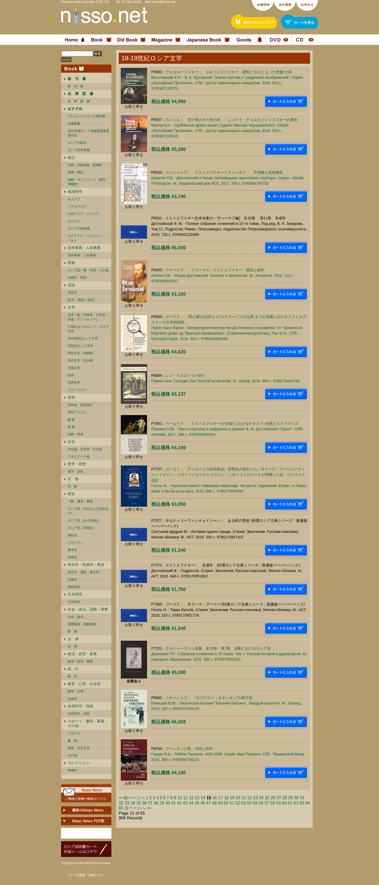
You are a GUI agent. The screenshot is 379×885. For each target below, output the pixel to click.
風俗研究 (74, 587)
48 (214, 803)
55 (255, 803)
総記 (71, 157)
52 (237, 803)
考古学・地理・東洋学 (83, 572)
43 (185, 803)
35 (138, 803)
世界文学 (74, 382)
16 (214, 798)
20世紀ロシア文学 (80, 346)
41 (173, 803)
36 (144, 803)
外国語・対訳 (77, 277)
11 (185, 798)
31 (302, 798)
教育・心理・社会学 (84, 684)
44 (191, 803)
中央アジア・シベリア (83, 214)
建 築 (71, 419)
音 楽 (71, 427)
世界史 (72, 557)
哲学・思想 (77, 464)
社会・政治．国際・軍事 (88, 609)
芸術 (71, 397)
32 (121, 803)
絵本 (71, 375)
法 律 (73, 639)
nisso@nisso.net (164, 2)
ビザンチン (75, 542)
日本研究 (75, 594)
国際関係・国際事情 (82, 624)
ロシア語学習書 (79, 150)
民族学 (72, 579)
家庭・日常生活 (79, 748)
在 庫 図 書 (79, 101)
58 (272, 803)
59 (278, 803)
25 (267, 798)
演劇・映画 (75, 434)
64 (307, 803)
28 (284, 798)
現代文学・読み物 (80, 360)
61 (290, 803)
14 (203, 798)
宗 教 (73, 479)
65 (121, 808)
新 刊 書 (75, 86)
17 (220, 798)
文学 (71, 307)
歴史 (71, 494)
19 (232, 798)
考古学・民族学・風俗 (86, 565)
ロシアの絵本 (77, 143)
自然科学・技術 (80, 706)
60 (284, 803)
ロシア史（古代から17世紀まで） (88, 511)
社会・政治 (75, 617)
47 (208, 803)
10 (179, 798)
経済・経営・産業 (82, 654)
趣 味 (72, 741)
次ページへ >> (137, 808)
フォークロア (77, 390)
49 (220, 803)
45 (196, 803)
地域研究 (75, 191)
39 (162, 803)
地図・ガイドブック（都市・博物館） (88, 182)
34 (133, 803)
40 (167, 803)
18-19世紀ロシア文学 (83, 338)
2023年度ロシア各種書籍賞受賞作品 (88, 133)
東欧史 (72, 535)
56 (261, 803)
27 (279, 798)
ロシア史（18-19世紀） (84, 520)
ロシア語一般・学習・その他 (88, 270)
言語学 (72, 292)
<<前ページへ (132, 798)
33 (126, 803)
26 (272, 798)
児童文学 (74, 368)
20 (238, 798)
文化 (71, 441)
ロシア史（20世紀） (82, 528)
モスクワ (74, 199)
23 (255, 798)
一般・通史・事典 (80, 501)
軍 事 (72, 631)
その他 (72, 755)
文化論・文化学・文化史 (85, 449)
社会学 (72, 699)
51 (232, 803)
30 (296, 798)
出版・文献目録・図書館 (85, 165)
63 (302, 803)
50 (226, 803)
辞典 (71, 263)
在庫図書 (74, 123)
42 (179, 803)
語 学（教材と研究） (82, 300)
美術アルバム (77, 412)
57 (266, 803)
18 (226, 798)
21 (243, 798)
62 (296, 803)
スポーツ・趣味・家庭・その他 (88, 723)
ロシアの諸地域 (79, 228)
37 (150, 803)
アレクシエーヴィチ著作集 (86, 116)
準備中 (72, 770)
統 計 (73, 669)
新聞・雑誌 (75, 172)
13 (197, 798)
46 (203, 803)
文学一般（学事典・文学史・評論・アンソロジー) (88, 317)
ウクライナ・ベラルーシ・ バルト (86, 238)
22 (249, 798)
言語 (71, 285)
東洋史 (72, 550)
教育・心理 (75, 691)
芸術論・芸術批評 (80, 405)
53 (243, 803)
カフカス (74, 221)
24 (261, 798)
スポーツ (74, 733)
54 (249, 803)
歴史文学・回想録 (80, 353)
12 (191, 798)
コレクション (79, 763)
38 (156, 803)
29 (290, 798)
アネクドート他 (79, 456)
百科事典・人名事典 (84, 248)
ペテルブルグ (77, 206)
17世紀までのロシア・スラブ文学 (88, 329)
